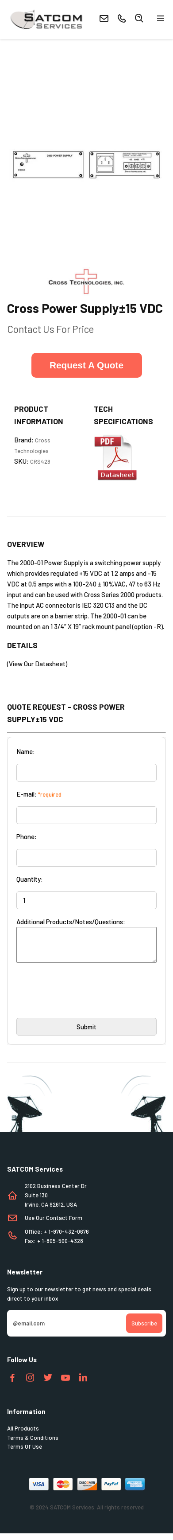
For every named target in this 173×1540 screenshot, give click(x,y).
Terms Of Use (24, 1453)
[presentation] (83, 1000)
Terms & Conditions (32, 1444)
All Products (23, 1434)
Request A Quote (86, 365)
